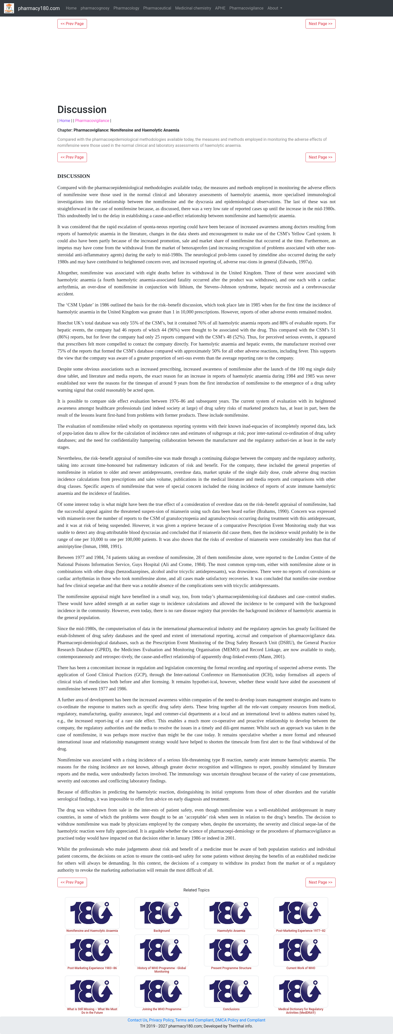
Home (71, 8)
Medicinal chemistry (193, 8)
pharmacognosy (95, 8)
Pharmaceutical (157, 8)
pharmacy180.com (39, 8)
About (273, 8)
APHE (220, 8)
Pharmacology (126, 8)
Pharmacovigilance (246, 8)
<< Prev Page (72, 23)
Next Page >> (320, 23)
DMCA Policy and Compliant (240, 1020)
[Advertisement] (196, 66)
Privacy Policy (161, 1020)
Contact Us (137, 1020)
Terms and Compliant (194, 1020)
